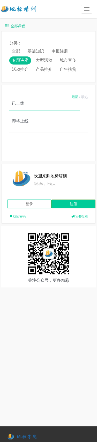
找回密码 (17, 216)
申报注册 (59, 51)
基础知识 (35, 51)
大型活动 (44, 60)
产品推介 (44, 69)
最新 (75, 97)
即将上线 (20, 121)
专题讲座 (20, 60)
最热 (84, 97)
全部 (16, 51)
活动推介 (20, 69)
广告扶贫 (68, 69)
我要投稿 (79, 216)
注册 (73, 204)
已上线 (18, 103)
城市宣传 (68, 60)
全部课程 (15, 26)
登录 (29, 204)
